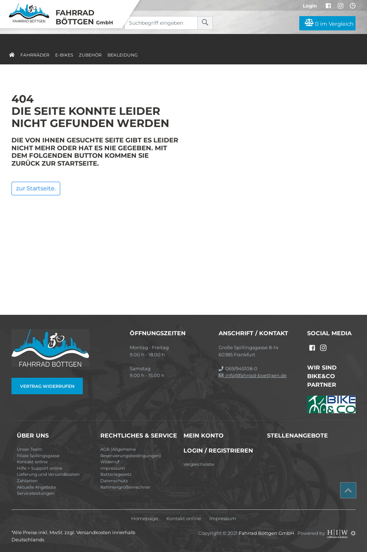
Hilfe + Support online (39, 468)
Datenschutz (114, 480)
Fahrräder (34, 55)
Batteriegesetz (116, 474)
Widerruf (109, 461)
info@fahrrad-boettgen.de (253, 375)
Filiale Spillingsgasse (38, 455)
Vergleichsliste (199, 464)
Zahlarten (27, 480)
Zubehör (90, 55)
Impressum (112, 468)
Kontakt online (32, 461)
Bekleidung (123, 55)
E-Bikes (64, 55)
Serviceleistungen (35, 493)
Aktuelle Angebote (36, 487)
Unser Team (29, 449)
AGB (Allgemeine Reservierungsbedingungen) (130, 452)
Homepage (144, 518)
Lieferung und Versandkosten (48, 474)
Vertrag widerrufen (47, 386)
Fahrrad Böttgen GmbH (267, 533)
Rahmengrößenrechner (125, 487)
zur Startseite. (36, 188)
